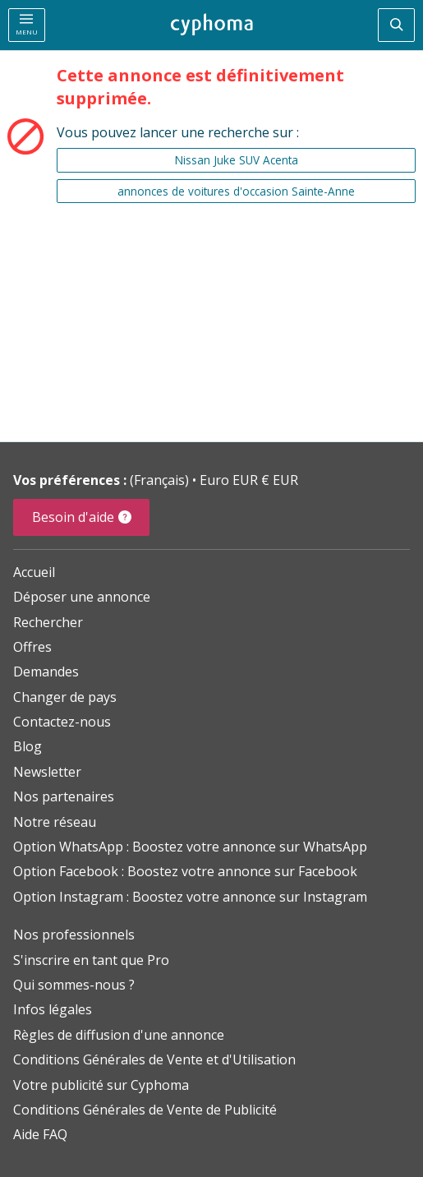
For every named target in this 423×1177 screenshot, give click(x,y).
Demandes (46, 671)
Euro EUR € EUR (249, 480)
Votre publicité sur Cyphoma (101, 1085)
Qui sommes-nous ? (74, 985)
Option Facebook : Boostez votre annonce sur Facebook (185, 871)
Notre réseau (54, 822)
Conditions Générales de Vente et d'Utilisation (154, 1059)
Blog (27, 746)
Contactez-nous (62, 722)
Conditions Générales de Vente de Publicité (145, 1110)
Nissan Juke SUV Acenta (236, 160)
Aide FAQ (40, 1134)
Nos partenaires (63, 796)
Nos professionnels (74, 934)
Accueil (34, 572)
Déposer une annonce (81, 597)
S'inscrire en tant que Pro (91, 960)
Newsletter (47, 772)
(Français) (161, 480)
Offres (32, 647)
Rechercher (48, 622)
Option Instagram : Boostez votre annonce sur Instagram (190, 897)
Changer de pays (65, 697)
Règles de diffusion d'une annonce (118, 1035)
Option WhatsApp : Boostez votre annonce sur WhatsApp (190, 847)
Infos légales (52, 1009)
